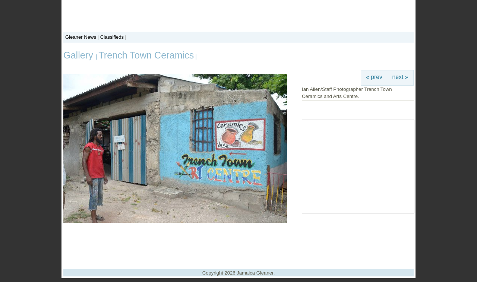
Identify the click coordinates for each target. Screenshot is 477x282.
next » (400, 77)
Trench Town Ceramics (146, 55)
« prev (374, 77)
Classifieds (112, 37)
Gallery (79, 55)
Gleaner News (80, 37)
